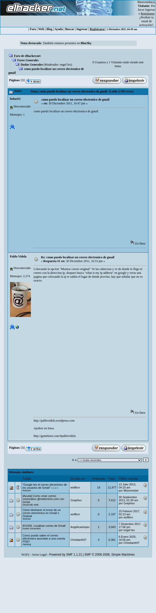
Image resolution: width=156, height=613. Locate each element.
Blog (49, 29)
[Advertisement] (65, 178)
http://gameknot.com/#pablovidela (54, 436)
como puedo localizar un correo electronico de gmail (75, 99)
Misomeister (131, 490)
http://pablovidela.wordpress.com (54, 420)
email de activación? (146, 23)
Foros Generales (28, 60)
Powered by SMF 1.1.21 (65, 554)
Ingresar (150, 9)
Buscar (69, 29)
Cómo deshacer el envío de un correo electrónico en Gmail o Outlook (41, 513)
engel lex (65, 64)
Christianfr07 (78, 539)
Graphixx (76, 500)
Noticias (26, 490)
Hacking (26, 544)
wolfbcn (75, 487)
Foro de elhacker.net (27, 56)
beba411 (15, 99)
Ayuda (58, 29)
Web (41, 29)
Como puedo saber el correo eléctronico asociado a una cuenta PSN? (43, 538)
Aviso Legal (39, 554)
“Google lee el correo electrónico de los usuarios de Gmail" (44, 486)
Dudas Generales (32, 64)
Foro (33, 29)
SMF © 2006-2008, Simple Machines (110, 554)
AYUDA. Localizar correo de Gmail (44, 525)
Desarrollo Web (30, 505)
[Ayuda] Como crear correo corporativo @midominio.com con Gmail (43, 499)
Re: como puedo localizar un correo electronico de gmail (77, 257)
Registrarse (97, 29)
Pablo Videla (18, 256)
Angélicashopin (80, 527)
